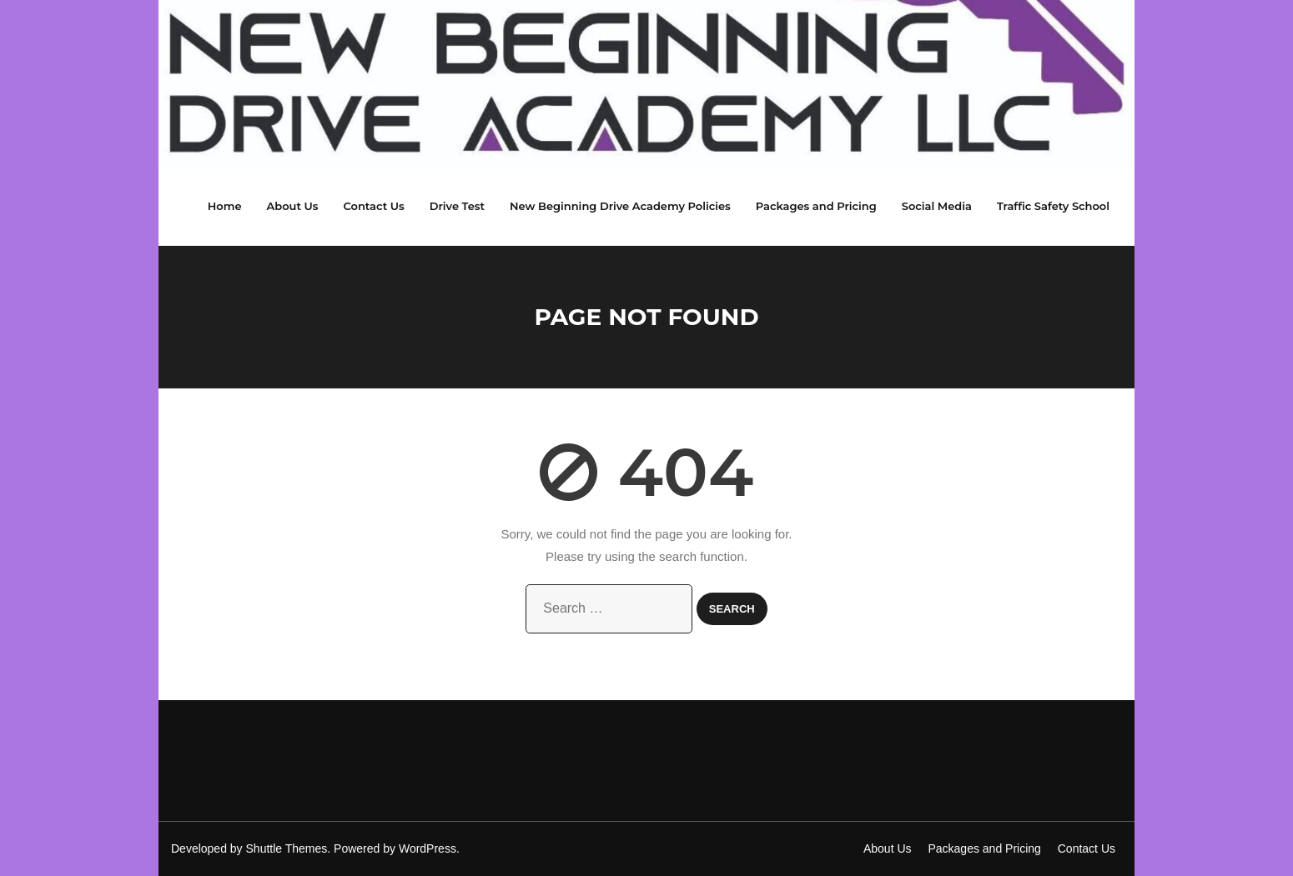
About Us (887, 848)
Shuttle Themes (287, 848)
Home (225, 206)
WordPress (427, 848)
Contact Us (1086, 848)
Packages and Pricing (984, 848)
